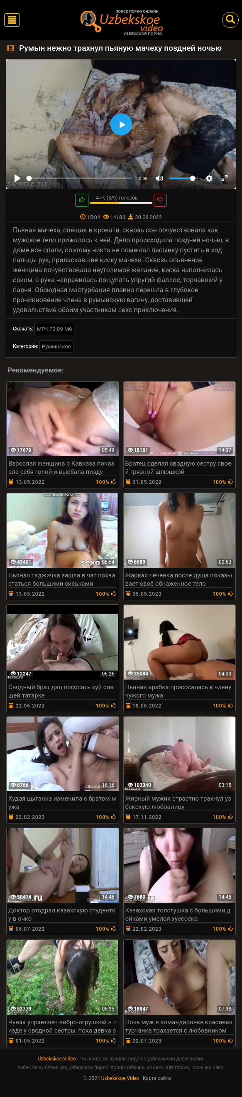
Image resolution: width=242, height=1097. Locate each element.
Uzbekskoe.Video (57, 1059)
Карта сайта (157, 1078)
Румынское (56, 346)
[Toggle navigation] (12, 20)
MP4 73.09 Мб (54, 329)
